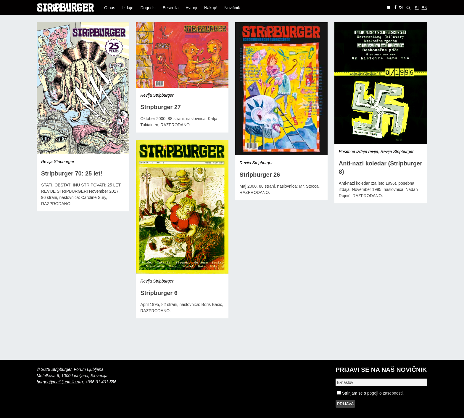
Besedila (171, 7)
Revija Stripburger (57, 161)
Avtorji (191, 7)
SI (416, 7)
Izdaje (127, 7)
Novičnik (232, 7)
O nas (109, 7)
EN (424, 7)
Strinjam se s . (370, 393)
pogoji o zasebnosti (385, 393)
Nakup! (210, 7)
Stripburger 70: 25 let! (71, 173)
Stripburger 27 (160, 107)
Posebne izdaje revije (358, 151)
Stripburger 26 (260, 174)
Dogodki (148, 7)
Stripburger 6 (159, 293)
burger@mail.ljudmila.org (60, 381)
